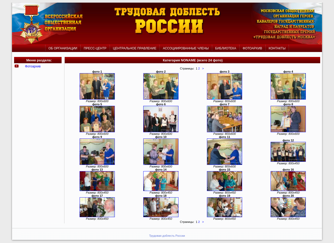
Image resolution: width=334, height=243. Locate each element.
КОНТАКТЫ (277, 48)
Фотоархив (33, 66)
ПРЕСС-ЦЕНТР (95, 48)
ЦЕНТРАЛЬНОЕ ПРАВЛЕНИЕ (135, 48)
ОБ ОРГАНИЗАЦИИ (63, 48)
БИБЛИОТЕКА (226, 48)
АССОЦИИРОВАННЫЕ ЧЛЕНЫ (185, 48)
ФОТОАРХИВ (252, 48)
